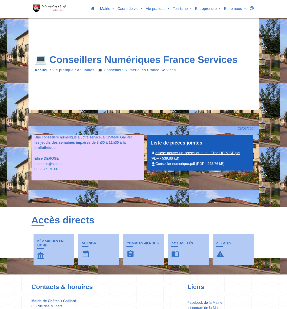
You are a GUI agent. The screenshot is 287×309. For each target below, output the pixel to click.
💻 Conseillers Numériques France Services (137, 70)
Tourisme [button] (181, 8)
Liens (195, 286)
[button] (93, 9)
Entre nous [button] (233, 8)
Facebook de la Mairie (204, 303)
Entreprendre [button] (206, 8)
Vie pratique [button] (156, 8)
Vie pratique (63, 70)
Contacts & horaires (62, 286)
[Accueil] (57, 9)
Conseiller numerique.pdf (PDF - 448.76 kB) (188, 164)
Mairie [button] (105, 8)
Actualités (85, 70)
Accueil (42, 70)
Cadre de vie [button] (128, 8)
